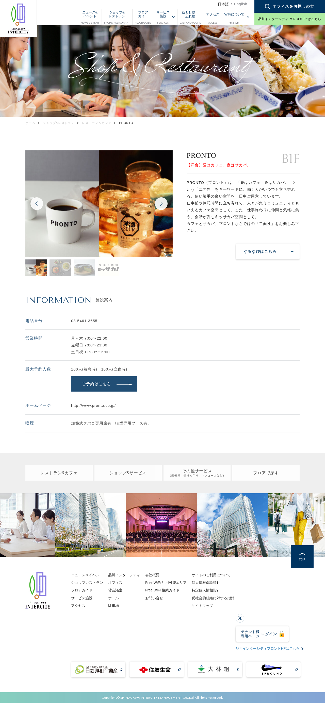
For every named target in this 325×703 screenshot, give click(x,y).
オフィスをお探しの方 (293, 6)
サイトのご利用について (211, 575)
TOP (302, 559)
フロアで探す (266, 473)
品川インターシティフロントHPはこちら (268, 648)
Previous (36, 203)
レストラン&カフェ (58, 473)
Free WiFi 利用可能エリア (166, 583)
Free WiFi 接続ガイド (162, 590)
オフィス (115, 583)
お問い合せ (154, 598)
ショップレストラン (87, 583)
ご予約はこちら (96, 384)
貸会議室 (115, 590)
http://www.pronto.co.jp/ (93, 405)
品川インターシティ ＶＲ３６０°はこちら (289, 19)
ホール (113, 598)
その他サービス (196, 473)
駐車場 (113, 606)
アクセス (78, 606)
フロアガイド (81, 590)
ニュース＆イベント (87, 575)
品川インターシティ (124, 575)
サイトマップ (202, 606)
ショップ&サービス (128, 473)
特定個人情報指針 (206, 590)
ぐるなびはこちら (260, 251)
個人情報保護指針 (206, 583)
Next (161, 203)
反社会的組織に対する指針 (213, 598)
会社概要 (152, 575)
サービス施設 (81, 598)
